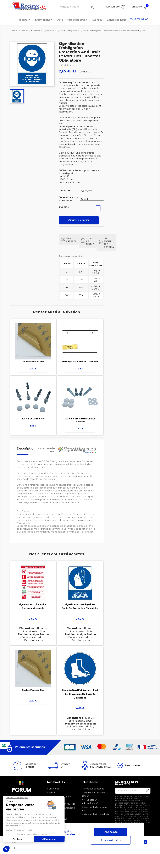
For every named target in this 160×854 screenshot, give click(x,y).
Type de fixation (90, 241)
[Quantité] (98, 208)
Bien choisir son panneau (109, 242)
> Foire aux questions (93, 788)
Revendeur (96, 19)
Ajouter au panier (78, 220)
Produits (24, 19)
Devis (60, 19)
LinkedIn (145, 842)
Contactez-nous (116, 19)
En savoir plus (110, 840)
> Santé (51, 792)
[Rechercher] (77, 7)
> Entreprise (53, 788)
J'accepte (111, 832)
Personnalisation (77, 19)
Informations (43, 19)
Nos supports (71, 239)
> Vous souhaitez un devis (95, 814)
